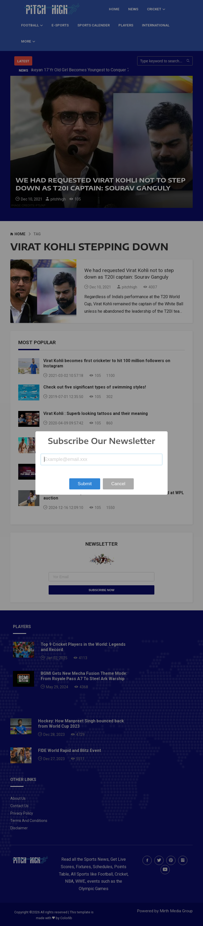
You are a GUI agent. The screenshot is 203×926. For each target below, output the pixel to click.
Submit (85, 483)
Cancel (118, 483)
